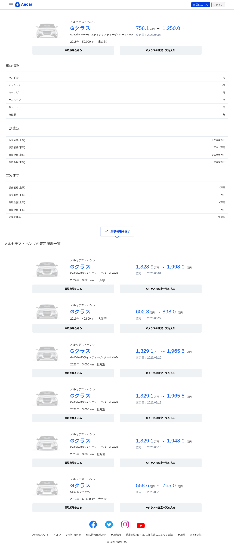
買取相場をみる (73, 50)
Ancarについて (40, 534)
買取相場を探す (117, 231)
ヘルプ (57, 534)
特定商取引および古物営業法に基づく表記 (149, 534)
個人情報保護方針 (96, 534)
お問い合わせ (73, 534)
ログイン (218, 4)
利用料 (181, 534)
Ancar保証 (196, 534)
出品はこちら (200, 4)
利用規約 (116, 534)
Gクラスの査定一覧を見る (160, 50)
